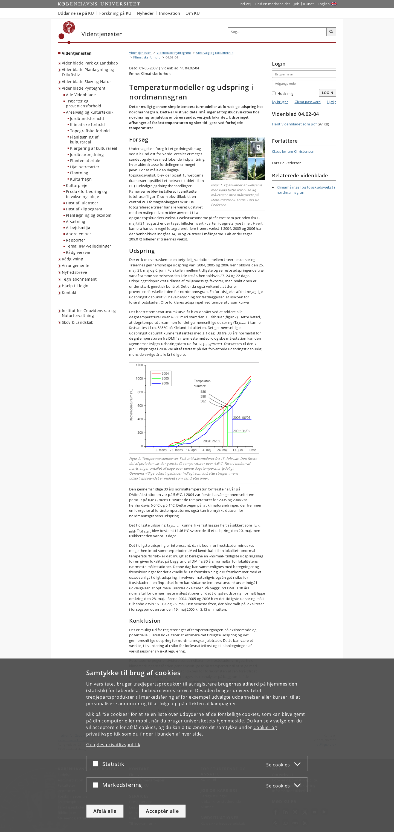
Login (328, 92)
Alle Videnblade (81, 94)
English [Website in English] (324, 3)
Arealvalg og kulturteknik (90, 112)
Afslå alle (105, 811)
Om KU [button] (193, 13)
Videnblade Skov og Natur (86, 81)
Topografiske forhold (90, 130)
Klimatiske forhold (87, 124)
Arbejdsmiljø (78, 227)
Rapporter (75, 240)
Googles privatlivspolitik (113, 745)
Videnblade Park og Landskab (90, 63)
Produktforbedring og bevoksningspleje (86, 194)
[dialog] (197, 745)
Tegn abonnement (79, 279)
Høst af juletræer (82, 202)
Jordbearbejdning (87, 154)
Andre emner (78, 233)
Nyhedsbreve (74, 272)
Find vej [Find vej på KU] (244, 3)
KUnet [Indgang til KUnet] (308, 3)
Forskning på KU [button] (115, 13)
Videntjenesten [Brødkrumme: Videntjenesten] (140, 53)
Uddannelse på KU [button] (76, 13)
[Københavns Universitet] (67, 32)
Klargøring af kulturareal (93, 148)
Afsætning (75, 221)
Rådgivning (72, 258)
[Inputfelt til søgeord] (277, 31)
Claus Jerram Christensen (293, 151)
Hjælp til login (75, 285)
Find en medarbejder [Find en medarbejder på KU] (272, 3)
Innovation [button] (169, 13)
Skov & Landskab (78, 322)
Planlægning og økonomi (89, 215)
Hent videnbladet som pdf (294, 124)
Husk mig (282, 93)
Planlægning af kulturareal (84, 139)
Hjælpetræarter (84, 166)
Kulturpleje (76, 185)
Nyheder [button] (145, 13)
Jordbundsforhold (87, 118)
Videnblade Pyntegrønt (83, 88)
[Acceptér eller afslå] (97, 763)
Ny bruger (280, 101)
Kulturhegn (81, 179)
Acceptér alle (162, 811)
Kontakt (69, 292)
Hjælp (332, 101)
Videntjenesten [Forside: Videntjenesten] (76, 53)
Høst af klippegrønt (84, 208)
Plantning (79, 172)
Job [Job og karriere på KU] (296, 3)
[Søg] (331, 32)
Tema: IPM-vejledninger (88, 246)
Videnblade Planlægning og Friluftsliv (88, 72)
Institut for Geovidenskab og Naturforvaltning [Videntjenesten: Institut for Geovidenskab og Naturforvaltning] (89, 313)
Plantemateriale (85, 160)
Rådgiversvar (78, 252)
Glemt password (308, 101)
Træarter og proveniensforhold (83, 103)
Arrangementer (76, 265)
